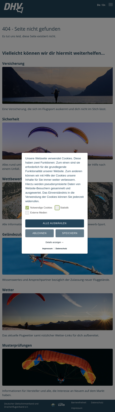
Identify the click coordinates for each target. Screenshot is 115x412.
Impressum (47, 248)
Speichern (69, 233)
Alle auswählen (54, 223)
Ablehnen (39, 233)
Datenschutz (61, 248)
